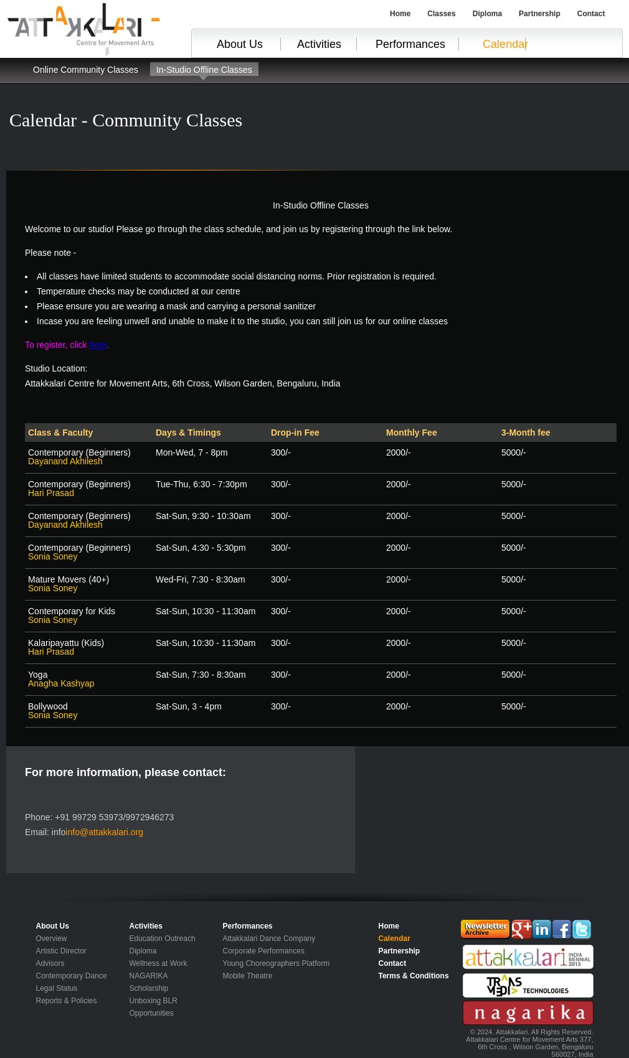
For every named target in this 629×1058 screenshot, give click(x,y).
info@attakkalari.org (104, 832)
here (97, 345)
